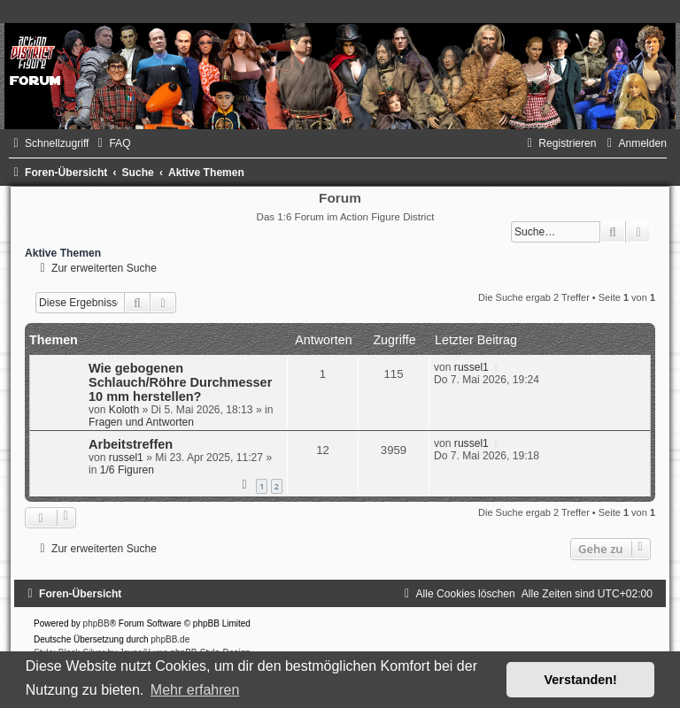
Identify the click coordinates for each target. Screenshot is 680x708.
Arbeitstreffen (131, 444)
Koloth (124, 410)
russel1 (471, 367)
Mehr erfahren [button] (195, 689)
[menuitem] (111, 143)
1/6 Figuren (127, 470)
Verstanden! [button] (581, 680)
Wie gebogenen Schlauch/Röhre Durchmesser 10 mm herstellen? (180, 382)
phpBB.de (170, 639)
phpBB (96, 623)
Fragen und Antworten (141, 422)
